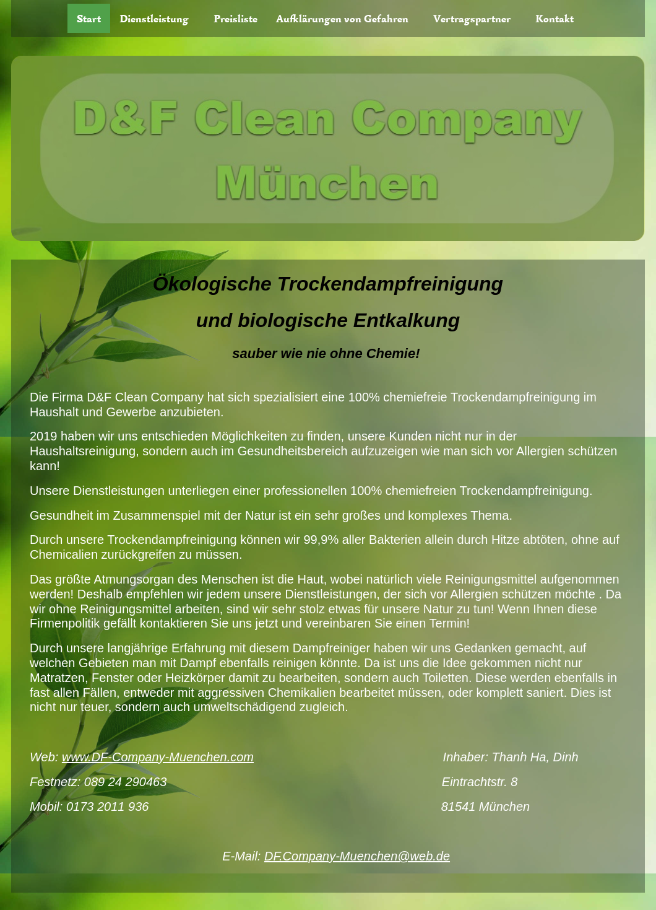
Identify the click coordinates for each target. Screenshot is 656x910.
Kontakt (554, 18)
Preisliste (235, 18)
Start (89, 18)
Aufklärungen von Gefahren (342, 18)
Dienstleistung (154, 18)
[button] (157, 18)
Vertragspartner (472, 18)
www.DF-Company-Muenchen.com (158, 756)
